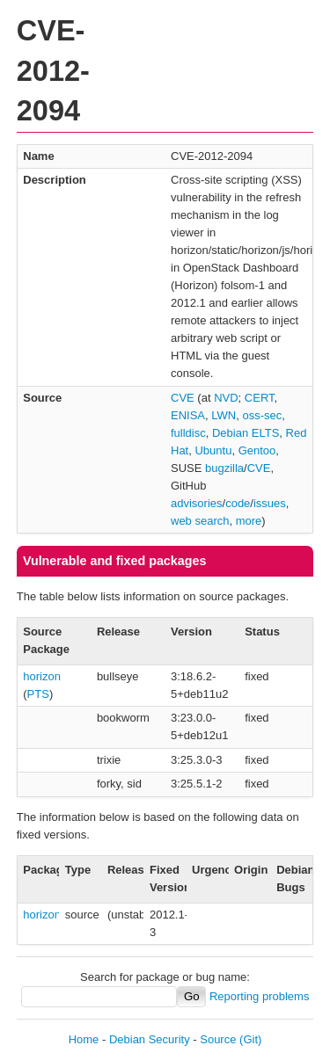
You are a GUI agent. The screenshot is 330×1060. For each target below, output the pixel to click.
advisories (197, 503)
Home (84, 1039)
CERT (260, 397)
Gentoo (257, 450)
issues (269, 503)
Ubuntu (212, 450)
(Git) (250, 1039)
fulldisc (188, 432)
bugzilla (224, 468)
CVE (182, 397)
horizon (42, 676)
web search (200, 520)
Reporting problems (259, 996)
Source (218, 1039)
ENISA (188, 415)
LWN (223, 415)
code (237, 503)
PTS (38, 694)
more (249, 520)
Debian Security (149, 1039)
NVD (226, 397)
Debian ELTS (245, 432)
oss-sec (262, 415)
